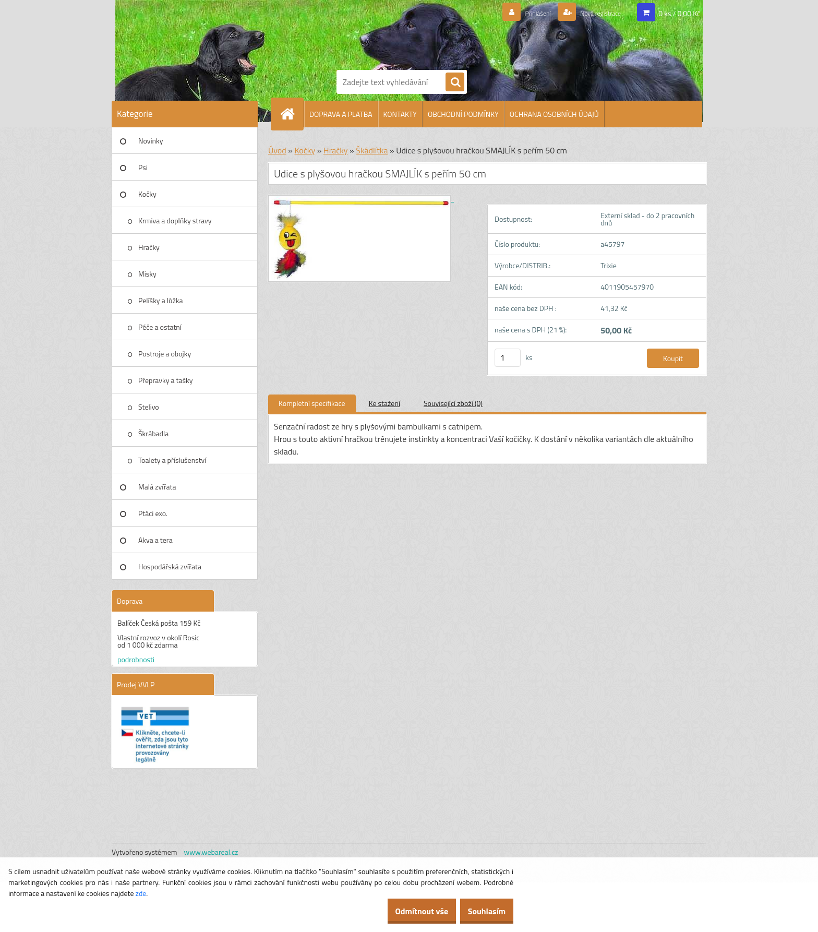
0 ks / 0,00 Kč (679, 12)
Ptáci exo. (152, 513)
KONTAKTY (400, 114)
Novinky (150, 140)
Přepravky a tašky (165, 380)
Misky (147, 273)
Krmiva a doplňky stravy (175, 220)
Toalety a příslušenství (172, 460)
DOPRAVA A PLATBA (340, 114)
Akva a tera (155, 539)
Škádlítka (372, 150)
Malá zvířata (157, 486)
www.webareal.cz (211, 851)
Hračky (149, 247)
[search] (455, 82)
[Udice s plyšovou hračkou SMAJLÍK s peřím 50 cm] (361, 198)
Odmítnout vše (405, 911)
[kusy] (508, 358)
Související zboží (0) (453, 403)
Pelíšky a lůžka (160, 300)
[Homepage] (292, 114)
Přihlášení (519, 13)
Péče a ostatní (160, 326)
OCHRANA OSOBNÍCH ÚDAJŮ (554, 114)
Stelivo (148, 406)
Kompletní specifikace (312, 403)
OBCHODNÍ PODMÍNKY (463, 114)
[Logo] (372, 33)
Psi (143, 167)
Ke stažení (384, 403)
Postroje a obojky (164, 353)
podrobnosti (135, 659)
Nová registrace (593, 13)
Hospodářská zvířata (169, 566)
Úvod (277, 150)
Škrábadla (153, 433)
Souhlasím (481, 911)
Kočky (147, 193)
